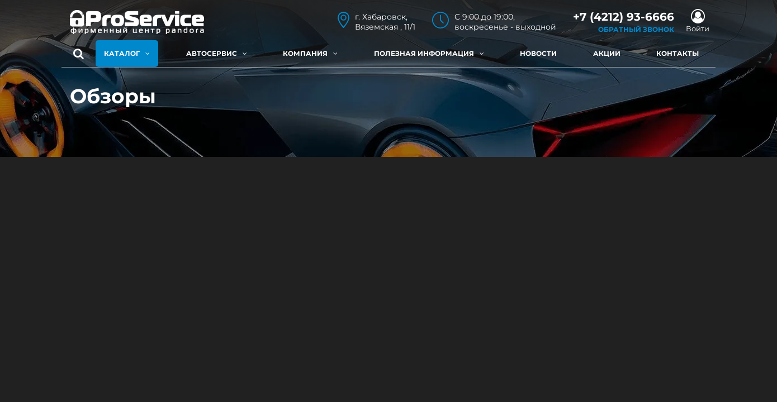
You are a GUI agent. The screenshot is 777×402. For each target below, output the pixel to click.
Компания (310, 53)
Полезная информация (429, 53)
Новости (538, 53)
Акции (606, 53)
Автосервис (216, 53)
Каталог (127, 53)
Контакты (677, 53)
